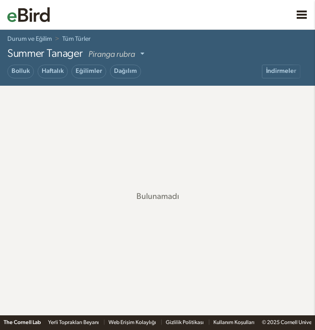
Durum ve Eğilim (29, 39)
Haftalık (53, 71)
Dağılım (125, 71)
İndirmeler (281, 71)
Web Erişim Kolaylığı (133, 322)
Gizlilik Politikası (185, 322)
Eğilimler (89, 71)
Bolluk (20, 71)
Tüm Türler (76, 39)
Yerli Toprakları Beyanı (74, 322)
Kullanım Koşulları (234, 322)
